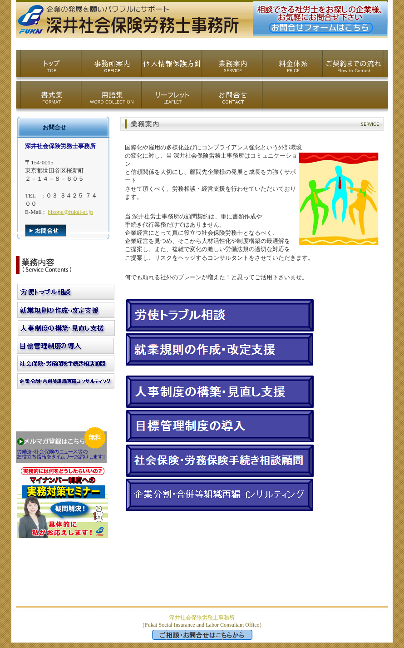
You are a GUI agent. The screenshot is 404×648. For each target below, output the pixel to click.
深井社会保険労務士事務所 (202, 617)
